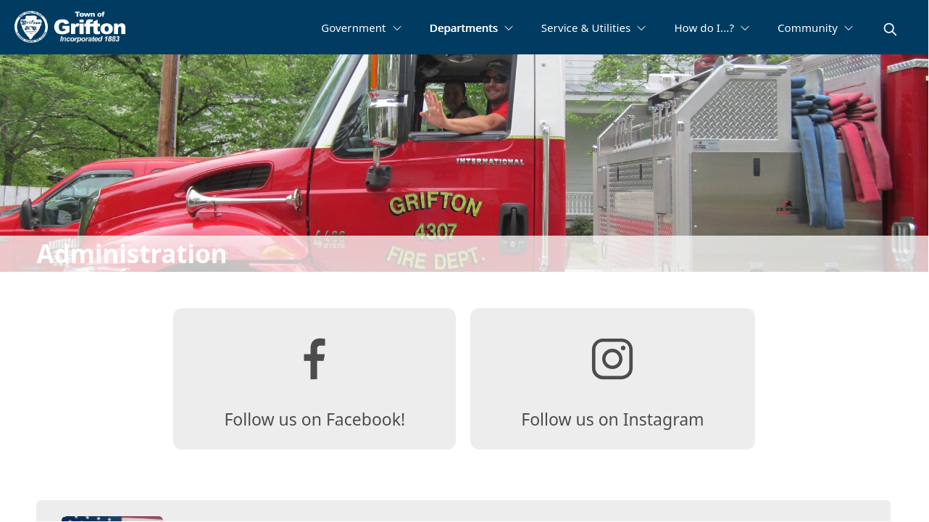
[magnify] (890, 29)
